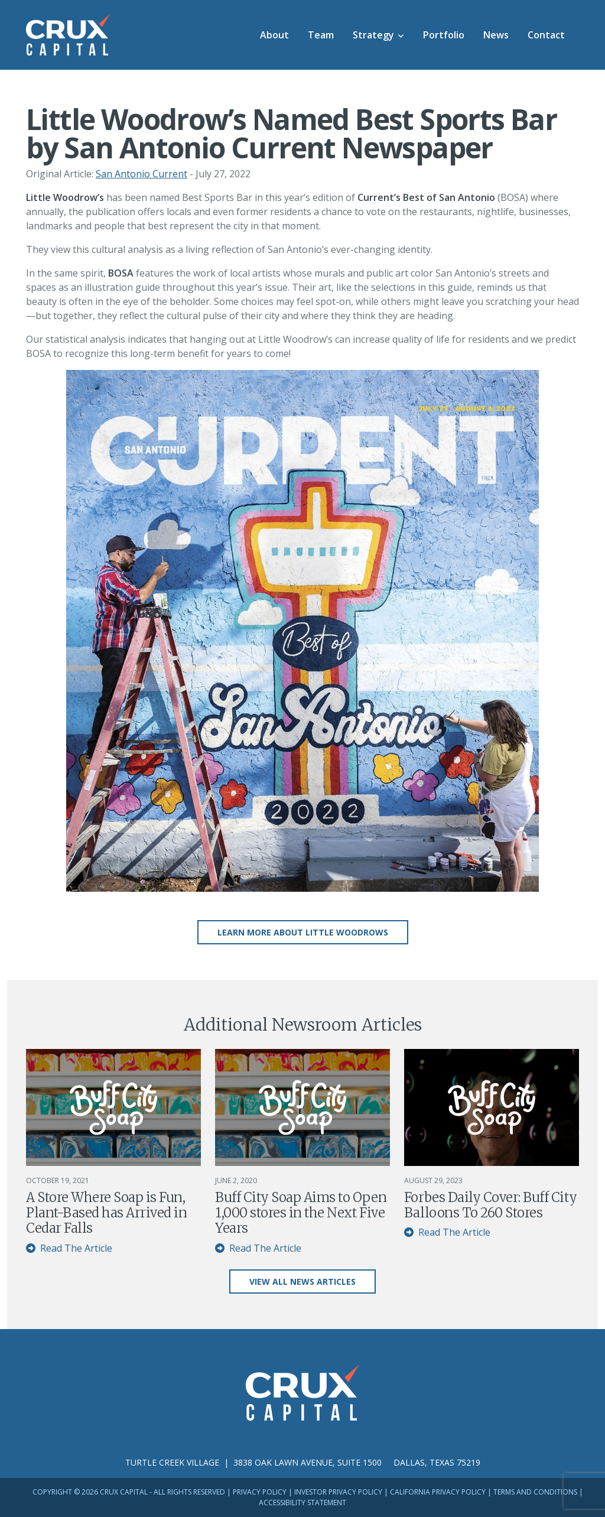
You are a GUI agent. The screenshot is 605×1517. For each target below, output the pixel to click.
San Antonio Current (141, 173)
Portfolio (443, 34)
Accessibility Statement (302, 1502)
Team (321, 34)
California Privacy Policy (438, 1492)
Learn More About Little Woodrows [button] (302, 932)
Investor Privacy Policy (338, 1492)
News (496, 34)
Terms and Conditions (535, 1492)
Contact (546, 34)
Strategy (373, 34)
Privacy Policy (260, 1492)
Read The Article (69, 1248)
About (274, 34)
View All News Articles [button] (302, 1281)
